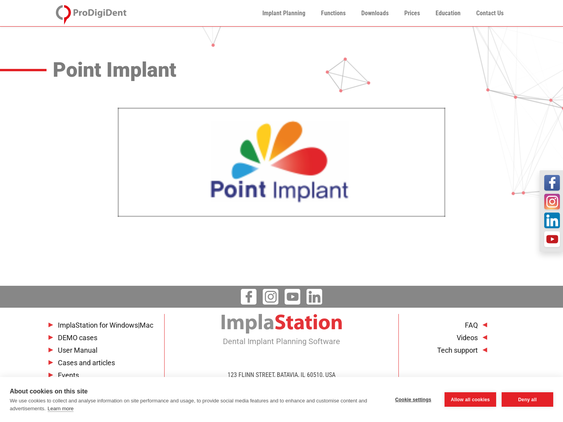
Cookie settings (413, 399)
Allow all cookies (470, 399)
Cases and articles (86, 363)
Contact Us (490, 13)
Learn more (61, 408)
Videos (467, 338)
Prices (412, 13)
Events (68, 375)
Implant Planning (283, 13)
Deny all (527, 399)
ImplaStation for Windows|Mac (105, 325)
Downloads (375, 13)
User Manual (77, 350)
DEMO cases (77, 338)
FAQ (471, 325)
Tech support (457, 350)
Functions (333, 13)
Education (448, 13)
